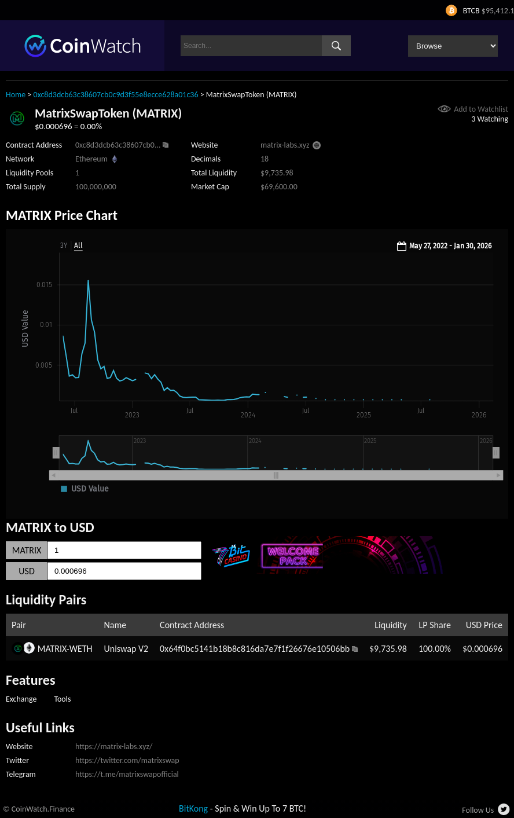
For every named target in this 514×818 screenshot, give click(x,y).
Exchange (21, 699)
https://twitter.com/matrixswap (127, 760)
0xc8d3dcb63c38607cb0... (118, 145)
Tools (62, 699)
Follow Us (478, 810)
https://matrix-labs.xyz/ (113, 746)
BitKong (193, 808)
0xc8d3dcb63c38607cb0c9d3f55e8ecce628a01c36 (116, 95)
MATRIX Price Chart (62, 215)
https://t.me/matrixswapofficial (127, 774)
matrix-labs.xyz (285, 145)
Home (15, 95)
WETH (81, 648)
